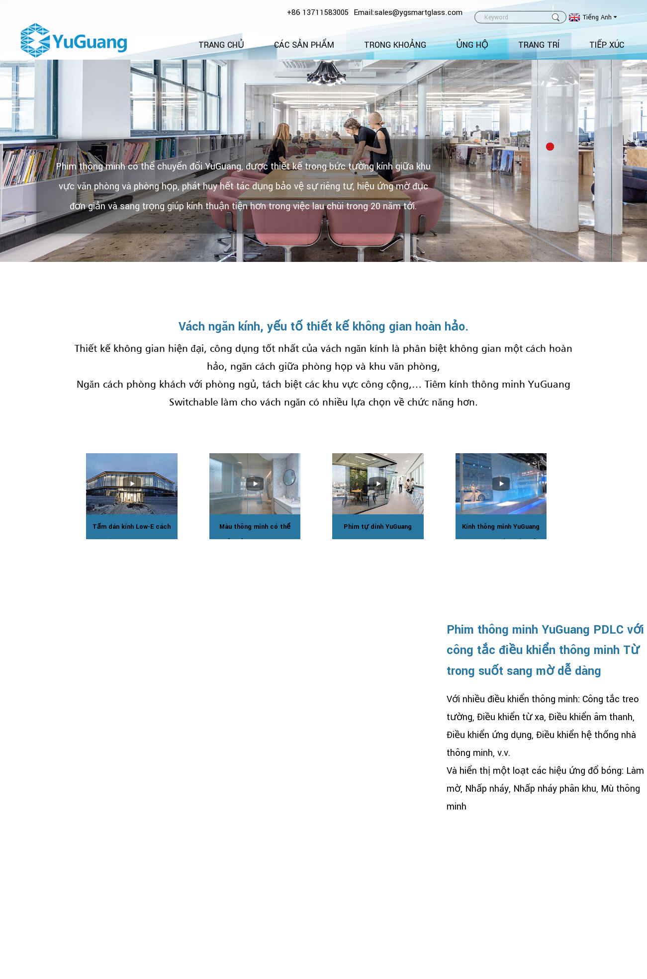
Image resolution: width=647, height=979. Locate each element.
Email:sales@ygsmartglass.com (408, 12)
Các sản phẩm (304, 45)
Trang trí (538, 45)
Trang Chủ (221, 45)
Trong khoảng (395, 45)
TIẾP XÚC (606, 45)
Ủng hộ (472, 45)
